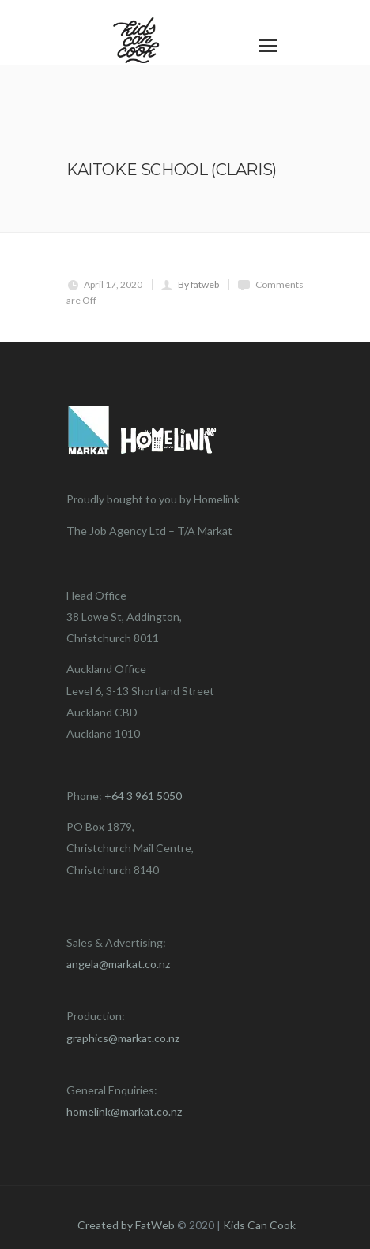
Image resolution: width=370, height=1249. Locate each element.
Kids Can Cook (259, 1225)
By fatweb (198, 284)
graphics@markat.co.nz (122, 1038)
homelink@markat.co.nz (124, 1111)
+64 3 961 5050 (143, 795)
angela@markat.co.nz (118, 963)
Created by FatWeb (126, 1225)
